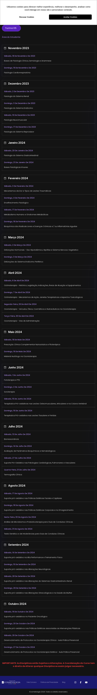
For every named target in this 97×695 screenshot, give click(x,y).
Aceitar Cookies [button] (70, 17)
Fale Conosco (32, 682)
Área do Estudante (11, 37)
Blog (63, 682)
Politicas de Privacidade (49, 682)
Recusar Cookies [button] (26, 17)
